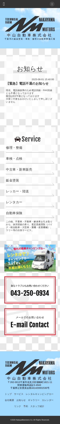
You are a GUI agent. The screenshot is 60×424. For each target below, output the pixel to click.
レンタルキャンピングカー (40, 394)
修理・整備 (14, 147)
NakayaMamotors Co (24, 420)
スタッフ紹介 (37, 406)
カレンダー (48, 400)
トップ (8, 394)
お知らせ (21, 400)
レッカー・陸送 (17, 191)
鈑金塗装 (12, 180)
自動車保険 (14, 213)
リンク (17, 406)
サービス (18, 394)
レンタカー (14, 202)
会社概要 (9, 400)
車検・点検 (14, 158)
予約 (25, 406)
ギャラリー (34, 400)
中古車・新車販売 (19, 169)
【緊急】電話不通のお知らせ (27, 83)
